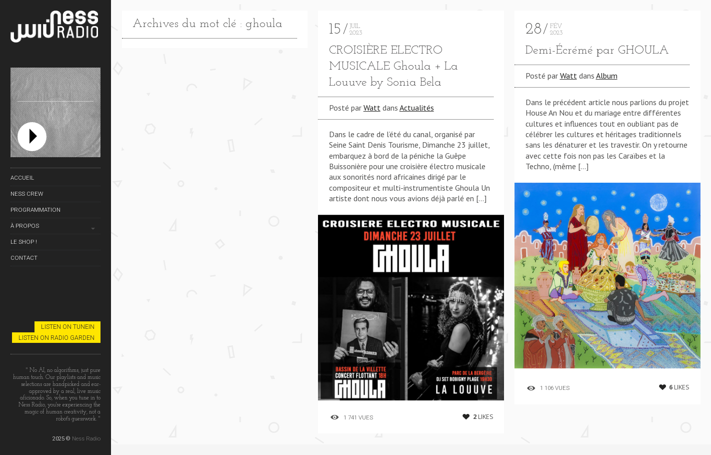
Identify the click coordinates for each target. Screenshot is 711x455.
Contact (24, 257)
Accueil (22, 177)
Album (607, 76)
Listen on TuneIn (67, 326)
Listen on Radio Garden (56, 337)
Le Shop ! (23, 241)
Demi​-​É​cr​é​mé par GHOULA (597, 51)
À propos (24, 225)
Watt (372, 108)
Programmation (35, 209)
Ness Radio (86, 438)
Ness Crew (26, 193)
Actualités (417, 108)
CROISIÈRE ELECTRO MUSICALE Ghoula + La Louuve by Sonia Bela (393, 67)
